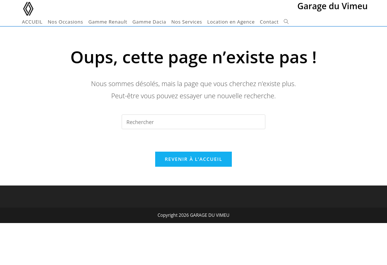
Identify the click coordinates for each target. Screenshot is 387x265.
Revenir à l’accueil (193, 159)
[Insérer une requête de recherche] (193, 121)
